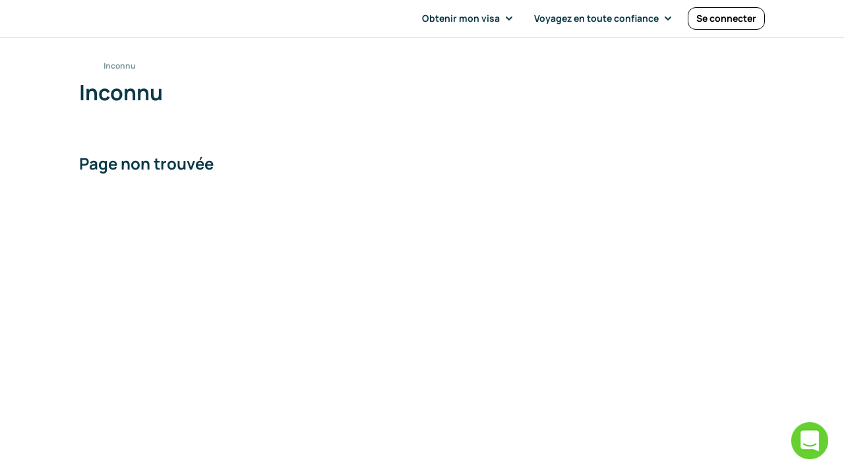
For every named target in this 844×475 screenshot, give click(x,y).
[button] (470, 18)
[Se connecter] (726, 18)
